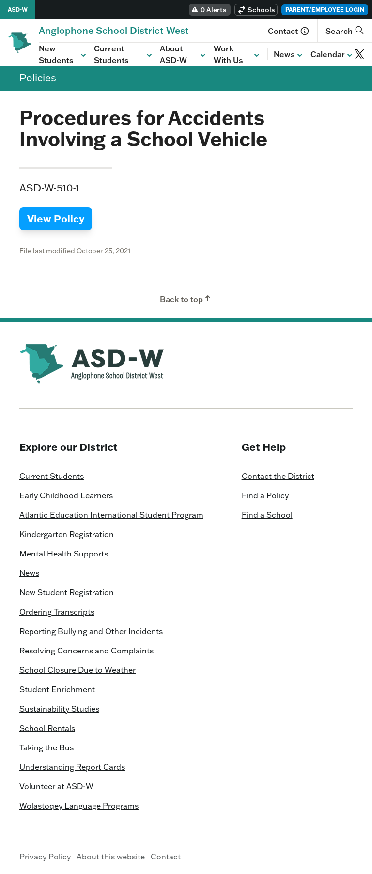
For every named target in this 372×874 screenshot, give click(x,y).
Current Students (124, 54)
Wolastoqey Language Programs (79, 805)
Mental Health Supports (63, 553)
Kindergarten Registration (66, 534)
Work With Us (238, 54)
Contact (289, 31)
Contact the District (278, 476)
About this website (111, 856)
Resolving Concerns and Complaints (86, 650)
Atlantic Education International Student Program (111, 515)
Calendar (332, 54)
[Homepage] (114, 30)
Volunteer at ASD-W (56, 786)
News (289, 54)
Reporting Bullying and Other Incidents (91, 631)
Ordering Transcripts (56, 612)
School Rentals (47, 728)
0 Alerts (209, 9)
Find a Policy (265, 495)
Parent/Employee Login (324, 9)
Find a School (267, 515)
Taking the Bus (46, 747)
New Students (63, 54)
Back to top (186, 298)
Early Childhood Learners (66, 495)
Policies (37, 77)
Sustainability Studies (59, 709)
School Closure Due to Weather (77, 670)
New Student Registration (66, 592)
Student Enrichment (57, 689)
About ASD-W (184, 54)
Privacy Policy (45, 856)
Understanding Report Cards (72, 767)
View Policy (55, 218)
